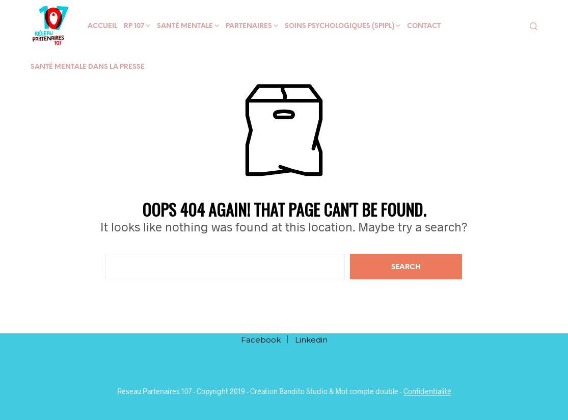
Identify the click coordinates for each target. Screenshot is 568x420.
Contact (424, 26)
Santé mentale (185, 26)
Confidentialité (427, 391)
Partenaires (249, 26)
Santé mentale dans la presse (88, 67)
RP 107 (134, 26)
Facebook (261, 340)
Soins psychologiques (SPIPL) (339, 26)
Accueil (102, 26)
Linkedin (311, 340)
